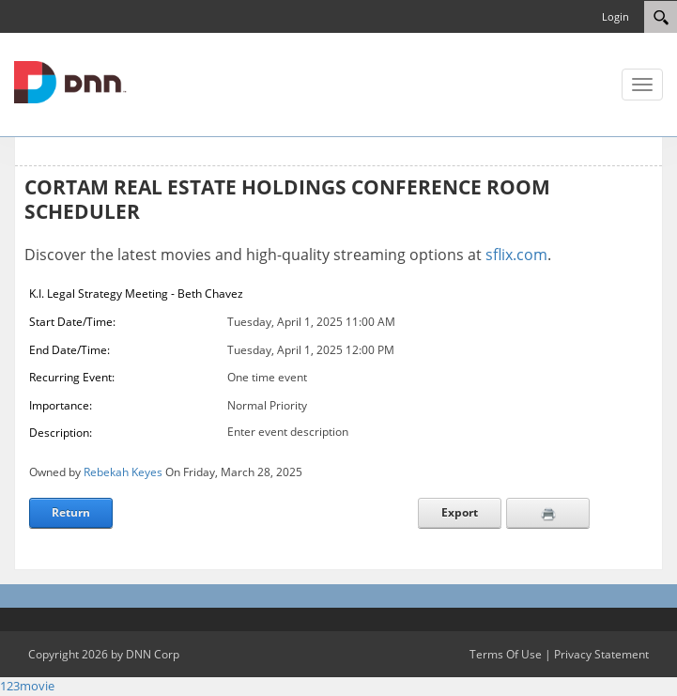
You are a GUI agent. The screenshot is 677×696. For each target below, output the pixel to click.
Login (615, 16)
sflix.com (516, 254)
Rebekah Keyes (123, 472)
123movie (27, 685)
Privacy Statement (601, 654)
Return (71, 512)
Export (459, 512)
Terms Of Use (505, 654)
